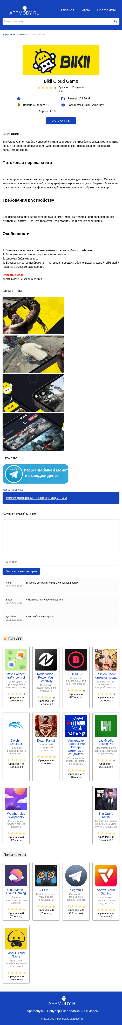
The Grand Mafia (106, 815)
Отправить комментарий (21, 571)
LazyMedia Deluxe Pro (105, 742)
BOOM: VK (76, 674)
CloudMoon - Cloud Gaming (16, 891)
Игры (86, 10)
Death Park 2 (46, 740)
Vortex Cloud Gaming (106, 892)
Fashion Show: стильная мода (106, 676)
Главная (67, 10)
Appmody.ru (25, 10)
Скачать (61, 121)
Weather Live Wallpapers (16, 815)
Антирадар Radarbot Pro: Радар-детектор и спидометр (76, 747)
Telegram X (76, 890)
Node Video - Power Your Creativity (46, 678)
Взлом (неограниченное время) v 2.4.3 (36, 498)
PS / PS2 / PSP (46, 890)
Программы (106, 10)
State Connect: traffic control (16, 676)
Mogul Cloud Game (16, 955)
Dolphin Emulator (16, 742)
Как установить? (13, 489)
